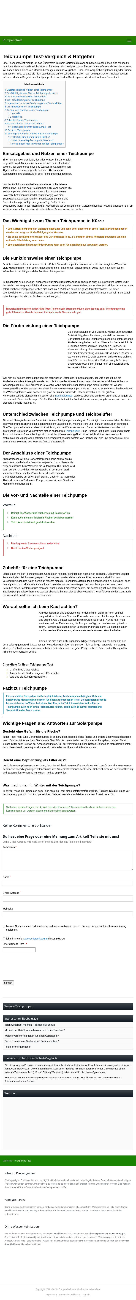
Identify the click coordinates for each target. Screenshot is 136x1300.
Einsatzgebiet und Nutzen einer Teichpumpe (29, 89)
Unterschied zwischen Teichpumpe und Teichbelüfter (33, 103)
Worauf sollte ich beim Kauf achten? (24, 123)
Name (7, 876)
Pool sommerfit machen (18, 1046)
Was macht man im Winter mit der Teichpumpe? (36, 143)
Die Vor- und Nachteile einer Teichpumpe (27, 110)
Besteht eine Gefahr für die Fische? (29, 137)
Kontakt (86, 1294)
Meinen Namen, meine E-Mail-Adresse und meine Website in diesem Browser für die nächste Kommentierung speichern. (64, 928)
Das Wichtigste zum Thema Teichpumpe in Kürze (31, 93)
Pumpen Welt (12, 40)
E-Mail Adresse (12, 892)
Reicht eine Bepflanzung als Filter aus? (31, 140)
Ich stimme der (34, 938)
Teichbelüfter (73, 430)
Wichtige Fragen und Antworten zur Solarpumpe (31, 133)
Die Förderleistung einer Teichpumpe (25, 100)
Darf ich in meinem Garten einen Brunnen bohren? (32, 1041)
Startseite (7, 1161)
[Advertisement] (68, 1123)
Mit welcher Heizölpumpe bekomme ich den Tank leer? (35, 1030)
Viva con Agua (118, 1233)
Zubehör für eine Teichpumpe (21, 120)
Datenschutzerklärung (35, 938)
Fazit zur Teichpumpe (17, 130)
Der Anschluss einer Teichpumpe (23, 106)
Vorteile (14, 113)
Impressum (51, 1294)
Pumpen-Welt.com (67, 1289)
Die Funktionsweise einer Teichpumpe (25, 96)
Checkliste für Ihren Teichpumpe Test (29, 127)
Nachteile (15, 116)
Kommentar (10, 847)
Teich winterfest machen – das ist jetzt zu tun (30, 1024)
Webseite (8, 908)
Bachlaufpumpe (63, 395)
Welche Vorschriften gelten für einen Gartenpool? (32, 1035)
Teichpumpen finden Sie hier (19, 1081)
